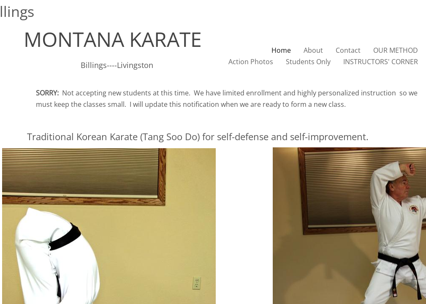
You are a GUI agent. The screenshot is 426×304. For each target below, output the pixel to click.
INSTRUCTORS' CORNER (380, 61)
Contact (348, 50)
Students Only (308, 61)
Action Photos (250, 61)
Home (281, 50)
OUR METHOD (395, 50)
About (313, 50)
